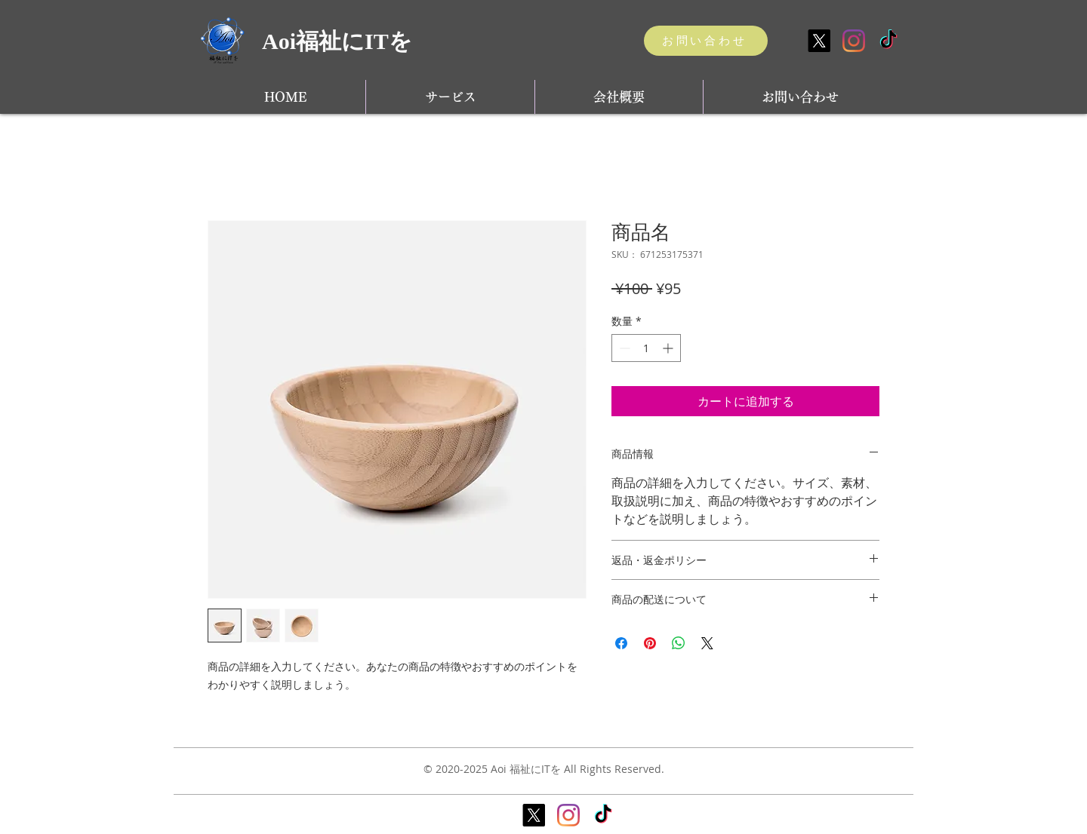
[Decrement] (623, 348)
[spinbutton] (646, 348)
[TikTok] (888, 40)
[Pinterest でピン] (650, 643)
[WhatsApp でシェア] (679, 643)
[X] (819, 40)
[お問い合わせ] (706, 41)
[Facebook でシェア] (621, 643)
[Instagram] (853, 40)
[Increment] (669, 348)
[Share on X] (707, 643)
